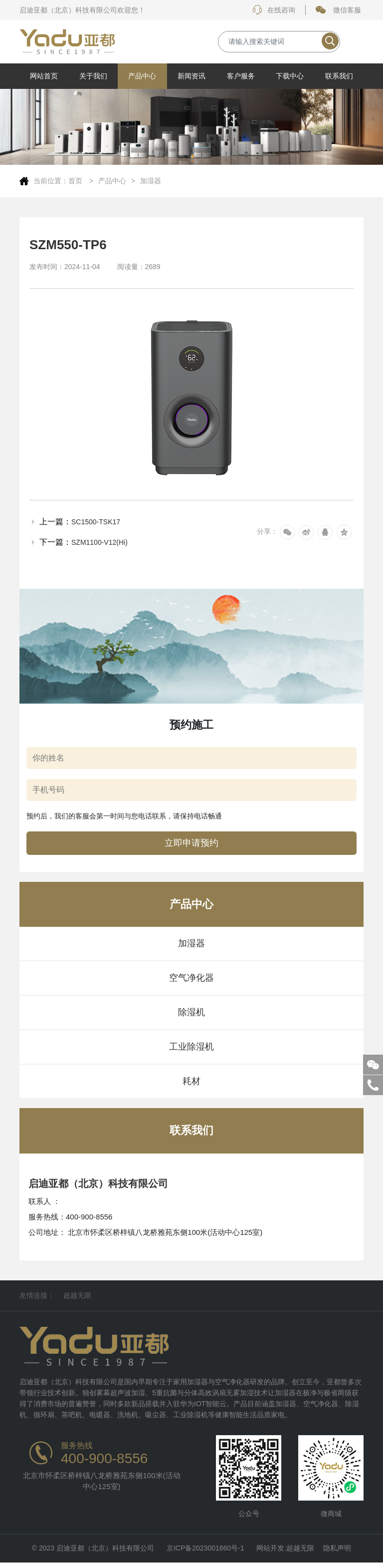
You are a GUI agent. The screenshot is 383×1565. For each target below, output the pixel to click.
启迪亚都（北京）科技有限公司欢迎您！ (82, 10)
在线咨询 (273, 10)
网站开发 (270, 1550)
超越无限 (77, 1295)
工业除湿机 (191, 1047)
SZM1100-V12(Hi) (99, 542)
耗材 (191, 1081)
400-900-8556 (104, 1459)
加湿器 (150, 181)
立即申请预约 (191, 843)
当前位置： (50, 181)
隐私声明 (337, 1550)
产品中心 (112, 181)
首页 (76, 181)
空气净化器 (191, 978)
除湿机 (191, 1012)
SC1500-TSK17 (95, 522)
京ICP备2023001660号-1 (205, 1550)
